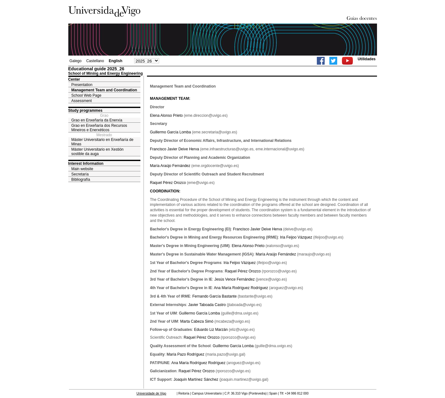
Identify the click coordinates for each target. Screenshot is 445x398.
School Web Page (86, 95)
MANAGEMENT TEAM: (170, 98)
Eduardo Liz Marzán (211, 329)
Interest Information (86, 163)
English (115, 61)
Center (74, 79)
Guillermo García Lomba (170, 132)
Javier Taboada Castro (207, 305)
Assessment (81, 101)
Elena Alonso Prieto (166, 115)
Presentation (81, 85)
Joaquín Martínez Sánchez (196, 379)
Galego (76, 61)
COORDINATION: (165, 191)
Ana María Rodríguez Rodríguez (241, 288)
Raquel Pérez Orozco (168, 182)
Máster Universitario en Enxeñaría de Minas (102, 141)
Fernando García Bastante (214, 296)
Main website (82, 169)
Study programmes (85, 110)
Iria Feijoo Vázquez (296, 237)
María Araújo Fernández (170, 166)
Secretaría (80, 174)
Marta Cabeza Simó (196, 321)
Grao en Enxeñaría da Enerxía (97, 120)
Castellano (95, 61)
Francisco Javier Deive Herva (174, 149)
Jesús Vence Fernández (234, 279)
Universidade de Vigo (151, 393)
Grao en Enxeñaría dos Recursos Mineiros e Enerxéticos (99, 127)
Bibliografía (80, 179)
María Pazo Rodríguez (185, 354)
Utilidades (366, 59)
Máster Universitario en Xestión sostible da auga (97, 151)
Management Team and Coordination (104, 90)
